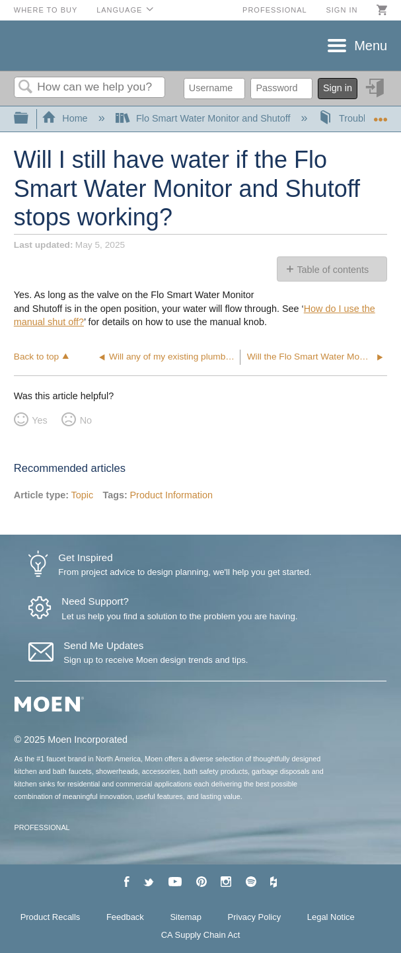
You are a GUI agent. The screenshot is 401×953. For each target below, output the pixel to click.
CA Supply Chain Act (200, 935)
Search (26, 87)
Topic (82, 495)
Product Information (171, 495)
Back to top (36, 357)
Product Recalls (50, 917)
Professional (274, 10)
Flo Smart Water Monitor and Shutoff (204, 118)
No (86, 420)
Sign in (341, 10)
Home (66, 118)
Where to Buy (46, 10)
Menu (370, 45)
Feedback (125, 917)
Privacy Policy (254, 917)
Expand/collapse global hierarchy (29, 118)
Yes (39, 420)
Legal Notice (331, 917)
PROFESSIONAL (42, 827)
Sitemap (185, 917)
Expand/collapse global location (380, 114)
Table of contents (333, 269)
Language (119, 10)
